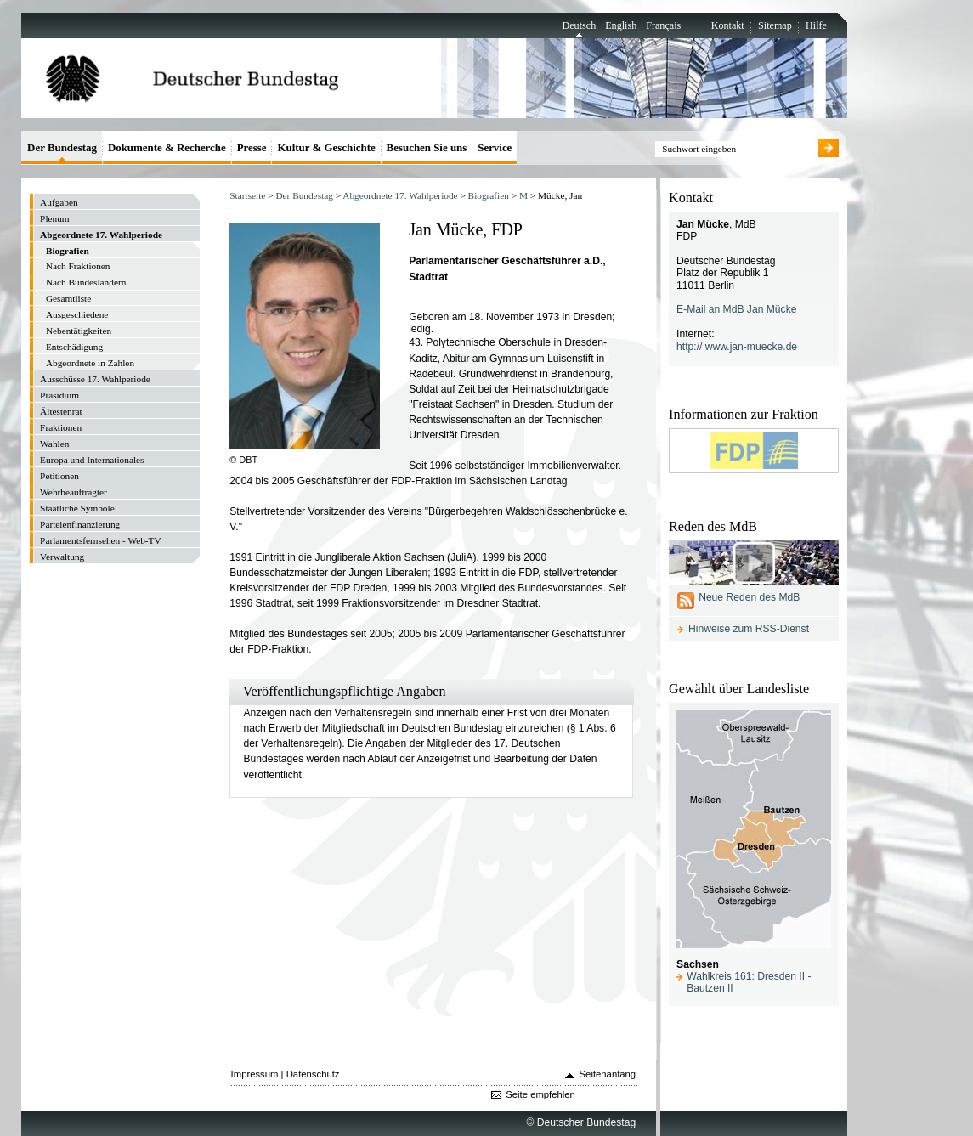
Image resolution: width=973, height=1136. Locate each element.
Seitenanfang (608, 1074)
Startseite (247, 195)
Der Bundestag (303, 195)
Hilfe (816, 25)
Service (495, 147)
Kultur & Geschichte (326, 147)
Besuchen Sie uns (427, 147)
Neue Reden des (749, 597)
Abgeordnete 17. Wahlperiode (399, 195)
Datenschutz (313, 1074)
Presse (252, 147)
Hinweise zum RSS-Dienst (748, 629)
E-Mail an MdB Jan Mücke (736, 309)
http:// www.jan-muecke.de (736, 347)
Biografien (488, 195)
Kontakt (727, 25)
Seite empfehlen (540, 1094)
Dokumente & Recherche (167, 147)
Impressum (255, 1074)
